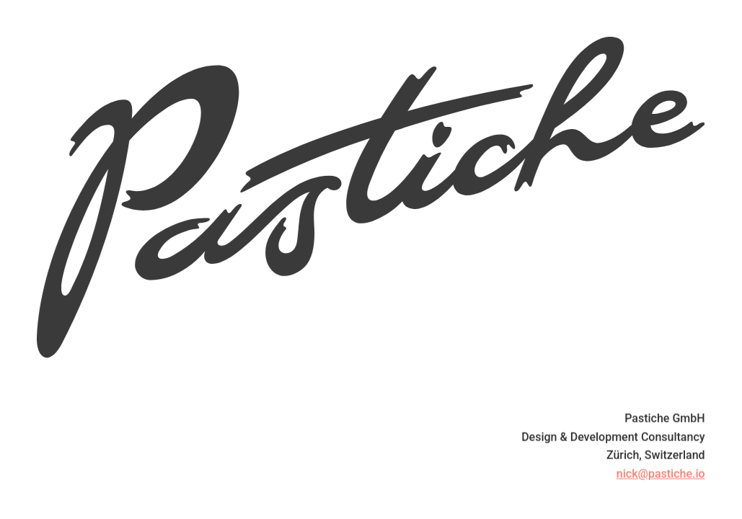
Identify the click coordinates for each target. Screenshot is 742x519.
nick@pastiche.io (661, 475)
